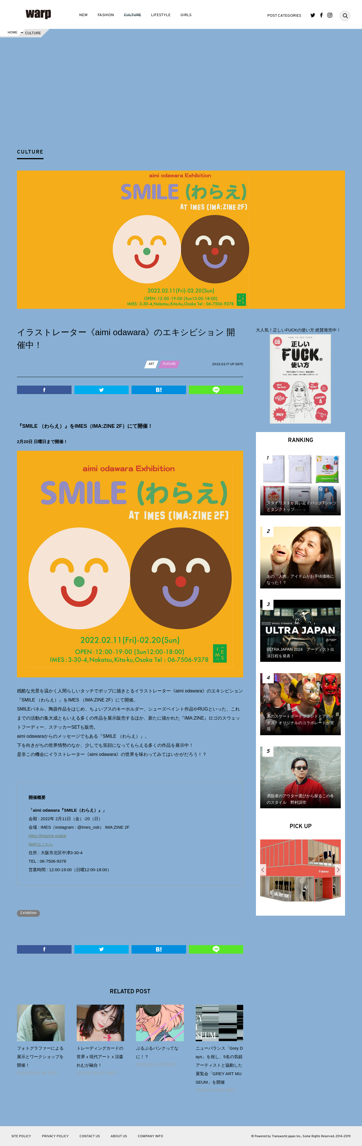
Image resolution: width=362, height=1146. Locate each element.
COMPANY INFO (150, 1136)
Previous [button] (263, 869)
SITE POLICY (21, 1136)
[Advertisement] (185, 103)
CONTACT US (89, 1136)
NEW (83, 15)
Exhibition (30, 913)
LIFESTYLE (161, 15)
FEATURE (170, 364)
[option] (300, 872)
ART (151, 364)
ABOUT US (119, 1136)
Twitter (313, 15)
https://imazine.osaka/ (49, 835)
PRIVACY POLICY (55, 1136)
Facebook (321, 15)
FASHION (106, 15)
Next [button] (338, 869)
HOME (12, 33)
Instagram (329, 15)
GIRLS (185, 15)
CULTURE (132, 15)
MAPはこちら (42, 844)
